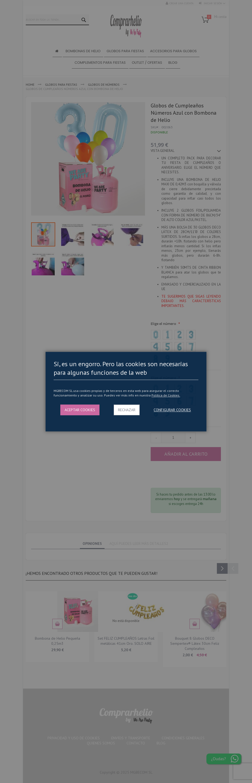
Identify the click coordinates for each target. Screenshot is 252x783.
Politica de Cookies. (165, 396)
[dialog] (126, 391)
